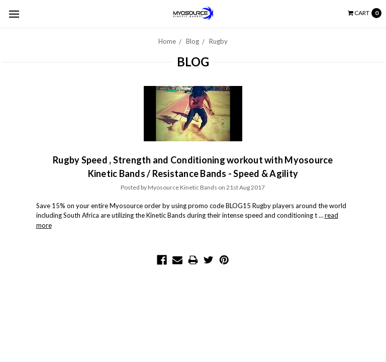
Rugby (218, 41)
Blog (192, 41)
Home (167, 41)
